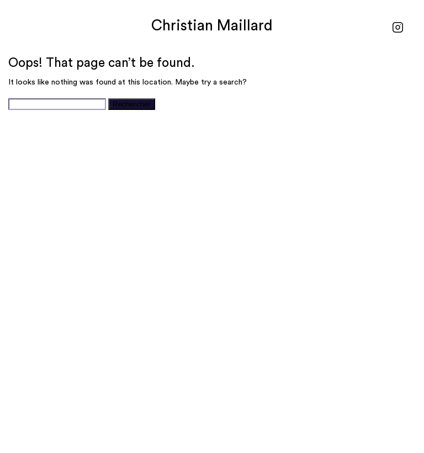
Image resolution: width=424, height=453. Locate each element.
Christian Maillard (212, 25)
